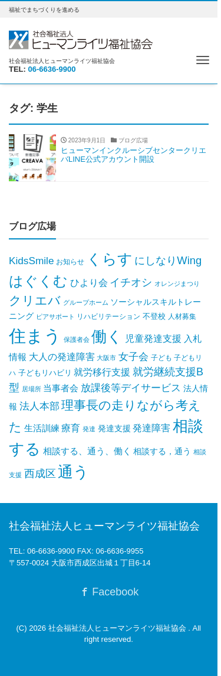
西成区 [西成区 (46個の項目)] (40, 473)
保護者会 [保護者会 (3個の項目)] (77, 339)
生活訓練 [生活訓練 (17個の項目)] (42, 428)
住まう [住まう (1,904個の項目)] (35, 335)
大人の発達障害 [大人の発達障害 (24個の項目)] (62, 356)
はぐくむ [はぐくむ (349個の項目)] (38, 281)
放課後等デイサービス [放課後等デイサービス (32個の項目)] (131, 388)
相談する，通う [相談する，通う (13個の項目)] (162, 451)
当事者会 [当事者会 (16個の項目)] (60, 388)
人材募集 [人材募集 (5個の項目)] (182, 316)
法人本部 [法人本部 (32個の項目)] (39, 406)
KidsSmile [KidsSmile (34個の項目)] (31, 261)
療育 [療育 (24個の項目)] (70, 427)
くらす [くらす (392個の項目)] (110, 259)
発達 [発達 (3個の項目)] (89, 428)
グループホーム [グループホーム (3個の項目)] (85, 302)
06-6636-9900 (52, 69)
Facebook (108, 592)
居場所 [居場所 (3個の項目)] (31, 388)
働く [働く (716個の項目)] (107, 336)
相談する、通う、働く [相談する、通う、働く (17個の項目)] (87, 451)
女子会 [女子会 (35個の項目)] (133, 356)
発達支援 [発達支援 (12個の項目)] (114, 428)
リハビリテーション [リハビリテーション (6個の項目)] (108, 316)
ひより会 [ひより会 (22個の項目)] (89, 283)
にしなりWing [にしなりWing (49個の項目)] (168, 260)
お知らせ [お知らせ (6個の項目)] (70, 262)
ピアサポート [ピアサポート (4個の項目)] (55, 316)
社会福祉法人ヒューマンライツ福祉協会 (118, 628)
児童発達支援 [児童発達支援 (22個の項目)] (153, 339)
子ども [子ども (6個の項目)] (161, 358)
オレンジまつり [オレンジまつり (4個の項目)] (177, 283)
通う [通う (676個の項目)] (73, 472)
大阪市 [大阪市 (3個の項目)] (106, 357)
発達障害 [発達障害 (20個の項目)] (151, 428)
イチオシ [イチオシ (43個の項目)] (131, 282)
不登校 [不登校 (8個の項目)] (154, 316)
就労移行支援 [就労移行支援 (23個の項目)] (102, 372)
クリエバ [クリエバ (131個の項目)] (35, 301)
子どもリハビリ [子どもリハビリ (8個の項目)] (45, 372)
